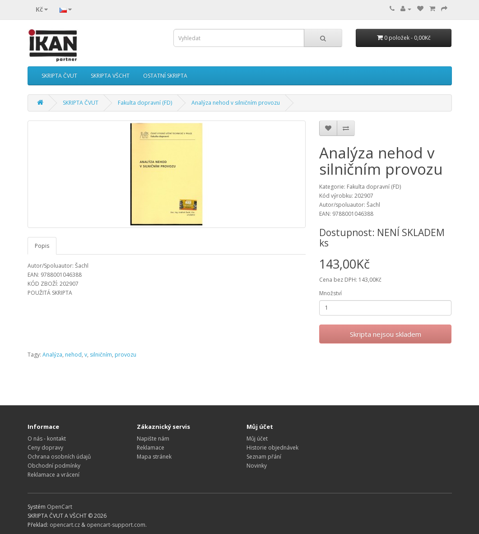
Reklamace (150, 447)
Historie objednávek (272, 447)
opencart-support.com (116, 525)
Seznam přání (263, 456)
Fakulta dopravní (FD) (145, 103)
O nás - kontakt (47, 438)
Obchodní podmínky (54, 465)
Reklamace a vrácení (53, 474)
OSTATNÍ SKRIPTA (165, 75)
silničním (101, 354)
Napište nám (153, 438)
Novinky (256, 465)
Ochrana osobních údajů (59, 456)
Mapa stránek (154, 456)
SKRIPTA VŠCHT (110, 75)
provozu (125, 354)
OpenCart (59, 507)
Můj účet (257, 438)
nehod (73, 354)
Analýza (52, 354)
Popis (42, 246)
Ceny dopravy (45, 447)
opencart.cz (65, 525)
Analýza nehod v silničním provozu (235, 103)
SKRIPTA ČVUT (59, 75)
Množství (330, 293)
